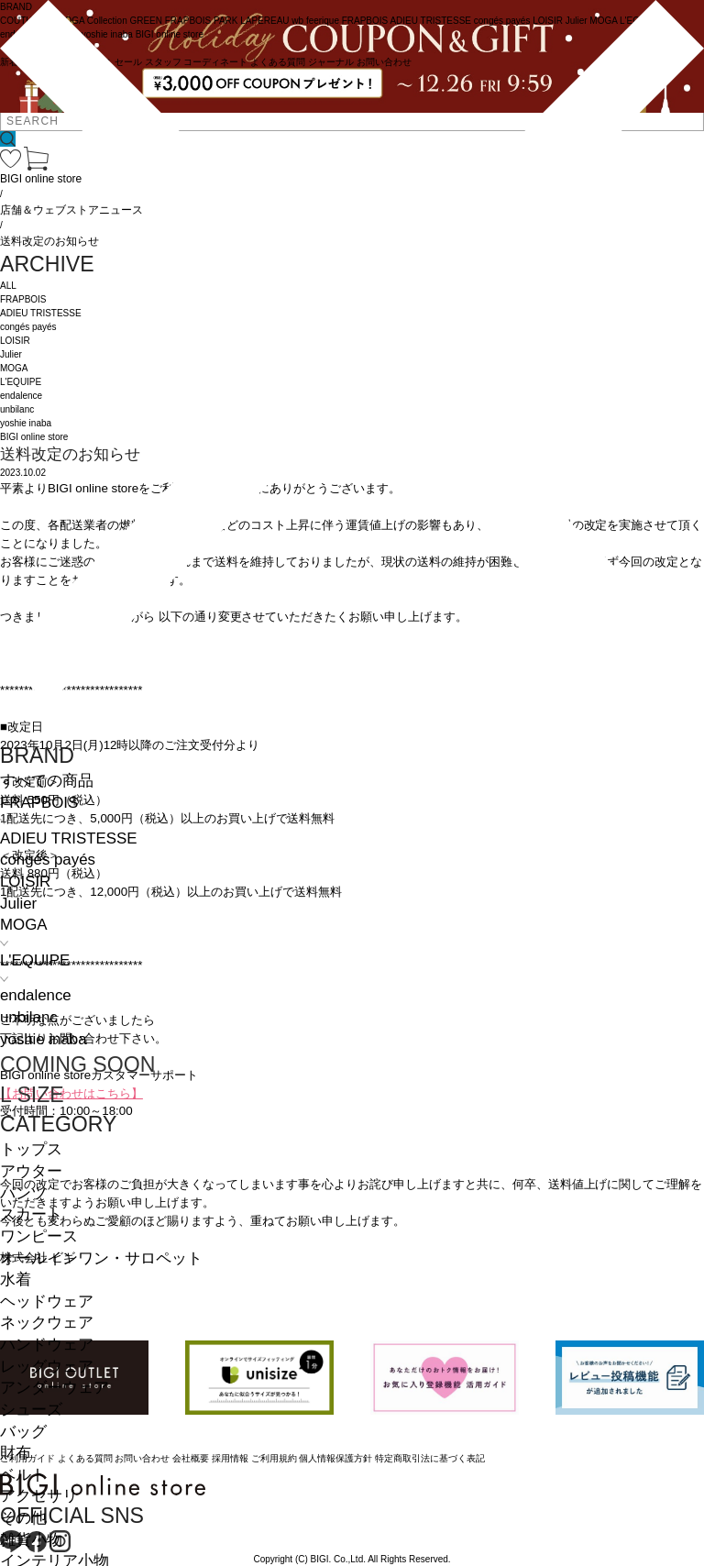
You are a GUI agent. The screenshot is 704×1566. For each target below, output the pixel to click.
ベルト (23, 1474)
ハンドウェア (47, 1344)
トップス (31, 1149)
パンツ (23, 1193)
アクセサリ (39, 1496)
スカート (31, 1214)
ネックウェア (47, 1322)
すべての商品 (47, 780)
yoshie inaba (43, 1039)
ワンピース (39, 1236)
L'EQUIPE (35, 960)
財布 (15, 1452)
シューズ (31, 1409)
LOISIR (25, 881)
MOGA (23, 924)
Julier (18, 903)
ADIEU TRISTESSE (68, 838)
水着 (15, 1279)
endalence (36, 995)
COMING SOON (77, 1064)
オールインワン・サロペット (101, 1258)
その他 (23, 1518)
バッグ (23, 1431)
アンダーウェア (54, 1387)
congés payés (47, 859)
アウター (31, 1171)
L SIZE (32, 1095)
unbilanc (29, 1017)
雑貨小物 (31, 1540)
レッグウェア (47, 1366)
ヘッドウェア (47, 1301)
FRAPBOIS (39, 802)
